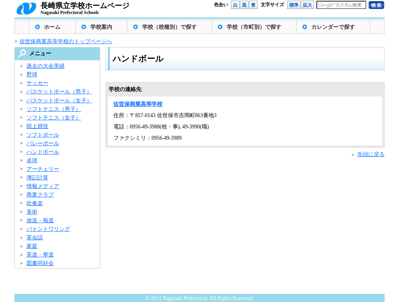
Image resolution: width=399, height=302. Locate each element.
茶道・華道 (40, 255)
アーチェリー (42, 169)
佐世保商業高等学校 (137, 104)
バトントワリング (48, 229)
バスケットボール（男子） (59, 92)
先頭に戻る (371, 154)
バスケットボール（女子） (59, 101)
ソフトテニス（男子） (53, 109)
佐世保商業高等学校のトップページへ (65, 41)
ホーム (52, 27)
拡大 (307, 5)
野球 (31, 74)
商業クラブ (40, 195)
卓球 (31, 160)
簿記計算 (37, 178)
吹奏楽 (34, 203)
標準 (293, 5)
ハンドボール (42, 152)
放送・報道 (40, 220)
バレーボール (42, 143)
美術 (31, 212)
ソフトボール (42, 135)
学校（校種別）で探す (169, 27)
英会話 (34, 238)
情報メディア (42, 186)
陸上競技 (37, 126)
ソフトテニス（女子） (53, 118)
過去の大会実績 (45, 66)
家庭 (31, 246)
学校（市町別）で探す (254, 27)
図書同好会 (40, 263)
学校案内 (101, 27)
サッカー (37, 83)
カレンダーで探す (333, 27)
